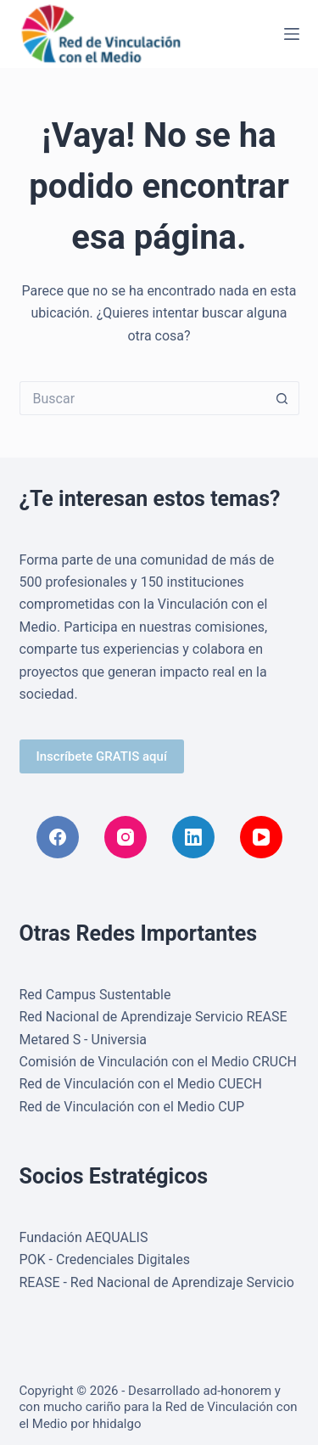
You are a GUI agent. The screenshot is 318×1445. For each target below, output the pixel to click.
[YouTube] (261, 837)
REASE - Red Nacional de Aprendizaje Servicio (157, 1282)
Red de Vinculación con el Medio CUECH (141, 1084)
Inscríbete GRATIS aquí (101, 756)
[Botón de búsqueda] (282, 398)
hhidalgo (116, 1423)
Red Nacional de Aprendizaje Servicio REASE (153, 1017)
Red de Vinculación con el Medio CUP (132, 1107)
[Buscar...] (142, 398)
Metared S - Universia (84, 1040)
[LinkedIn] (193, 837)
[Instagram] (125, 837)
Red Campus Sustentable (95, 995)
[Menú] (291, 34)
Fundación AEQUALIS (84, 1237)
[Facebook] (57, 837)
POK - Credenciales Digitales (105, 1259)
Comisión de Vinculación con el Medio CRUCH (159, 1062)
